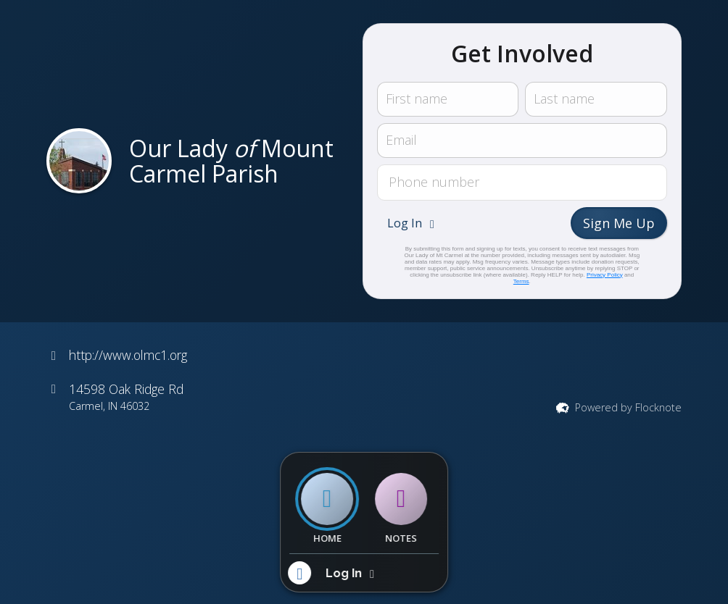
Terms (521, 281)
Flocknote (658, 407)
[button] (412, 223)
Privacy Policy (605, 275)
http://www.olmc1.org (128, 355)
